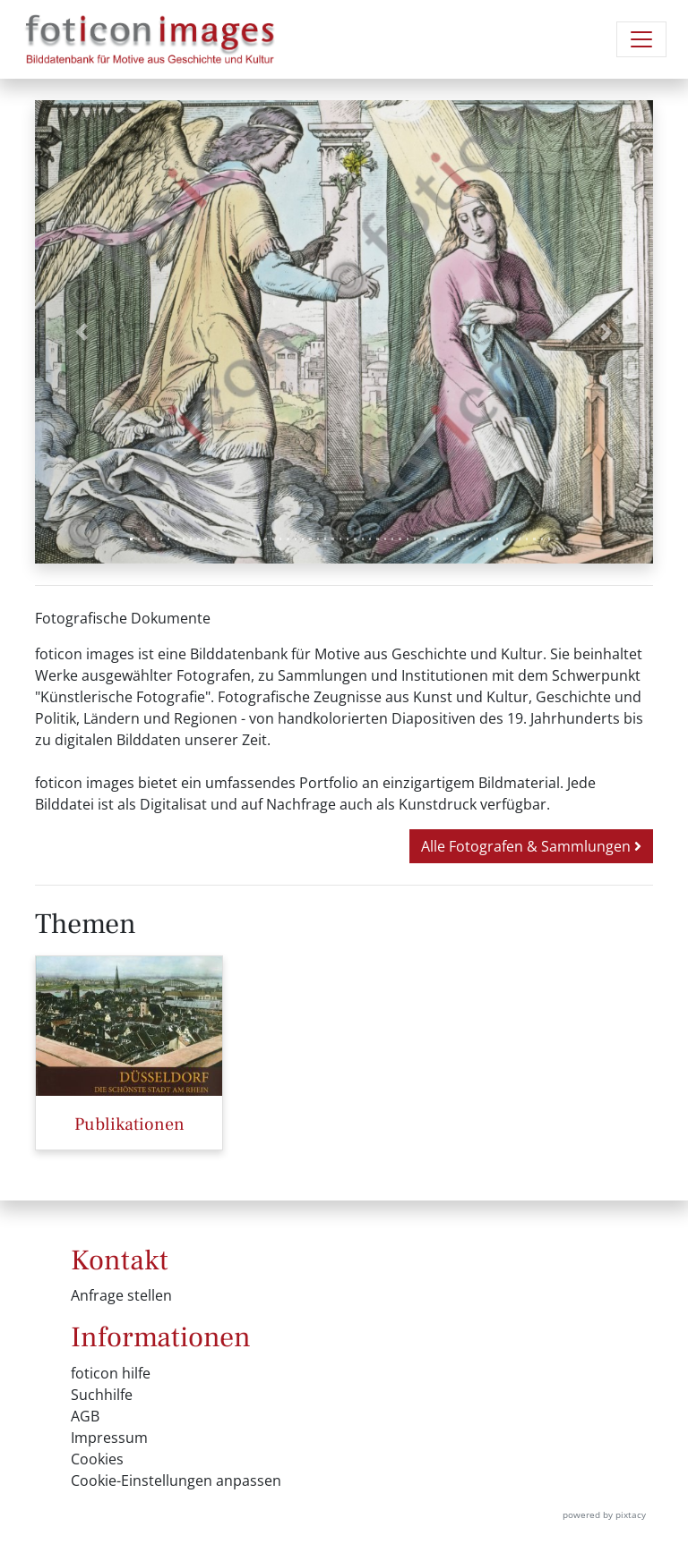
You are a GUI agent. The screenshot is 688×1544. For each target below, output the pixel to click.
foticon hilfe (110, 1373)
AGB (85, 1416)
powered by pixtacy (604, 1514)
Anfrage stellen (121, 1295)
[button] (81, 332)
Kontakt (119, 1260)
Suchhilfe (102, 1394)
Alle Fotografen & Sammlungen (531, 846)
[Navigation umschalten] (641, 39)
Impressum (109, 1437)
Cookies (97, 1459)
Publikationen (129, 1124)
